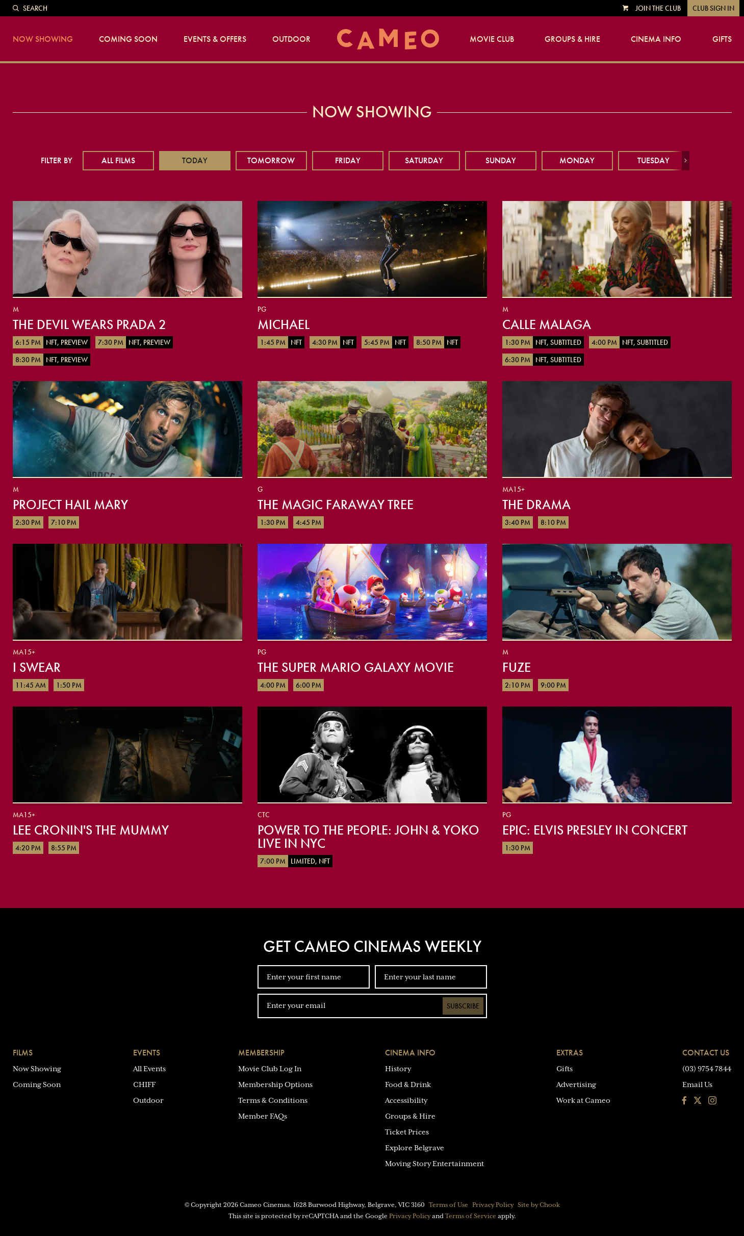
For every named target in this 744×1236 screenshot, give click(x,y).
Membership (261, 1052)
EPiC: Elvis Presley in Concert (594, 830)
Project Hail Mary (70, 504)
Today (195, 160)
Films (23, 1052)
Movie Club (492, 39)
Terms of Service (470, 1216)
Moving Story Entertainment (434, 1163)
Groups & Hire (572, 39)
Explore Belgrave (414, 1148)
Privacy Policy (493, 1204)
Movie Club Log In (269, 1069)
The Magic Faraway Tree (336, 504)
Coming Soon (128, 39)
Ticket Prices (407, 1132)
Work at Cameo (583, 1100)
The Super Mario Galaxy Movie (356, 667)
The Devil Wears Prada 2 (89, 324)
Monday (577, 160)
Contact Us (705, 1052)
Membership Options (275, 1084)
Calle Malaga (546, 324)
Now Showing (43, 39)
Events (146, 1052)
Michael (284, 324)
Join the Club (658, 8)
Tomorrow (271, 160)
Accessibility (406, 1100)
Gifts (722, 39)
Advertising (576, 1084)
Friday (348, 160)
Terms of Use (448, 1204)
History (398, 1069)
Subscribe (463, 1006)
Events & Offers (215, 39)
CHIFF (144, 1084)
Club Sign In (713, 8)
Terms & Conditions (272, 1100)
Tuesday (653, 160)
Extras (569, 1052)
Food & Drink (408, 1084)
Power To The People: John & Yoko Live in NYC (368, 836)
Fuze (516, 667)
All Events (149, 1069)
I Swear (37, 667)
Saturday (424, 160)
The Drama (536, 504)
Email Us (697, 1084)
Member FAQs (262, 1116)
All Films (118, 160)
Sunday (500, 160)
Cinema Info (656, 39)
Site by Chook (539, 1204)
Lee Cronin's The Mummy (91, 830)
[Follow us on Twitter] (698, 1101)
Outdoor (291, 39)
